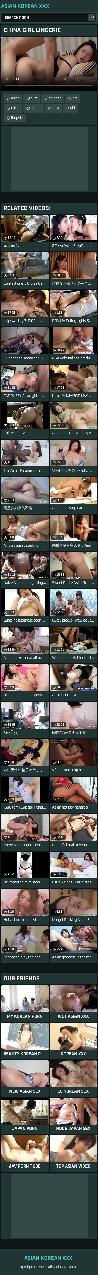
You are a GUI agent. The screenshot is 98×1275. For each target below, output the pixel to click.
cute (34, 98)
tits (75, 98)
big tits (36, 108)
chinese (55, 98)
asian (15, 98)
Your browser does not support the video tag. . (49, 64)
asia (55, 108)
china (15, 108)
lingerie (17, 118)
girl (72, 108)
